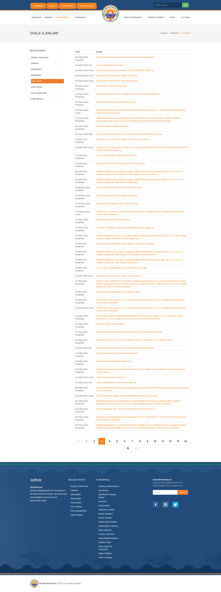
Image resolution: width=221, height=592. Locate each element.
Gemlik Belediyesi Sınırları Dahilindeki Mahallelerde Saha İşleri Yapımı (127, 396)
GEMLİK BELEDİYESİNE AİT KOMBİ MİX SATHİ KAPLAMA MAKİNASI (127, 94)
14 (185, 441)
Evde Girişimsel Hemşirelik (105, 547)
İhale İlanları (37, 81)
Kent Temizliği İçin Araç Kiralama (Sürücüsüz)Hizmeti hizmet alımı (125, 57)
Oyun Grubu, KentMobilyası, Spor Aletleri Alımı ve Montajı (121, 268)
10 (155, 441)
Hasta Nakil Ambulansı (108, 538)
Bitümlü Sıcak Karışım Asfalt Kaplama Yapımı (116, 102)
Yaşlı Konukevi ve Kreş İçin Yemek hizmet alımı (117, 75)
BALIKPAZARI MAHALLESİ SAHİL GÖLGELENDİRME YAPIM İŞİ (125, 70)
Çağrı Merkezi (37, 99)
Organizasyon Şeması (108, 526)
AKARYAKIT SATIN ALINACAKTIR (111, 86)
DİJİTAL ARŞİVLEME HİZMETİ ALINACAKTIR (116, 155)
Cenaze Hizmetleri (107, 534)
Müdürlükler (36, 69)
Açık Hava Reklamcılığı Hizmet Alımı (112, 126)
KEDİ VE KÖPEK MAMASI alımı (110, 324)
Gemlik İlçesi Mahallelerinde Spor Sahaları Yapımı (118, 292)
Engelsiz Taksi (105, 542)
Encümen (103, 501)
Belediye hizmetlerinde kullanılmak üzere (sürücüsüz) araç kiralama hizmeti (129, 332)
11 (163, 441)
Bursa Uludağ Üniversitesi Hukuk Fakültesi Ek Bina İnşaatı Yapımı (125, 348)
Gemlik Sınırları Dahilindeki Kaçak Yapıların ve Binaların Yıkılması (125, 244)
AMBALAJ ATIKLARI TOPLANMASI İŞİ (113, 219)
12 (170, 441)
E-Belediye (38, 6)
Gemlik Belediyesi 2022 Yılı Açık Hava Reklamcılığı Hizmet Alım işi (125, 409)
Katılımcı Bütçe (105, 557)
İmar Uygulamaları (39, 93)
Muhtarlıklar (36, 75)
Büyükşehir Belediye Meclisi (107, 496)
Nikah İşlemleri (105, 530)
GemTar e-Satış (87, 6)
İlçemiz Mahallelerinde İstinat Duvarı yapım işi (116, 382)
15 (128, 448)
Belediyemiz (174, 33)
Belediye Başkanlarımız (109, 486)
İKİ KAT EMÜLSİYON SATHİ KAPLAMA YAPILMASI (119, 187)
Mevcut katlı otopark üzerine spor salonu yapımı (117, 81)
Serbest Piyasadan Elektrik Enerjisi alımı (114, 361)
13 (178, 441)
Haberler (35, 63)
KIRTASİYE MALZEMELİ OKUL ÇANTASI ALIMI (117, 203)
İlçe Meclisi (103, 490)
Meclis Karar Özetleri (108, 522)
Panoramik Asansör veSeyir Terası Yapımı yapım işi (119, 276)
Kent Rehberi (67, 6)
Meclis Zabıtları (105, 518)
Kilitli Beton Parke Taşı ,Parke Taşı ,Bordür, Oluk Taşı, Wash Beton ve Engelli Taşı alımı (134, 340)
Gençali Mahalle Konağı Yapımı (110, 65)
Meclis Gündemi (106, 514)
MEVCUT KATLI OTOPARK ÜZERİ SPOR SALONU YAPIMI (122, 139)
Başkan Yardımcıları (40, 57)
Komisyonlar (104, 505)
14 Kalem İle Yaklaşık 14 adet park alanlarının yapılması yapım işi (125, 228)
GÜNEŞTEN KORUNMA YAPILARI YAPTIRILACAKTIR (120, 163)
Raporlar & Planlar (107, 510)
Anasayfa (163, 33)
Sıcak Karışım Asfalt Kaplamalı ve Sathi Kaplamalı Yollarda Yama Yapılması (129, 134)
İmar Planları (36, 87)
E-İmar (52, 6)
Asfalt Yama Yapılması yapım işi (110, 377)
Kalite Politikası (105, 553)
